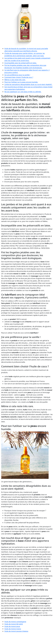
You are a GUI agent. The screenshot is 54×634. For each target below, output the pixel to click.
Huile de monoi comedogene (15, 622)
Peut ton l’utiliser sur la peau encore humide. (21, 82)
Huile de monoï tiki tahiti (13, 624)
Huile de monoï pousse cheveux (16, 631)
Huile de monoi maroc (12, 629)
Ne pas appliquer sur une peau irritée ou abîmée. (22, 92)
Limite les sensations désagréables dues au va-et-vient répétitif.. (28, 84)
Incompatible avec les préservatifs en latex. (20, 63)
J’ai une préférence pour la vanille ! (17, 75)
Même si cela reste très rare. (15, 80)
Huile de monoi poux (12, 626)
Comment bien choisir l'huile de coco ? (18, 77)
